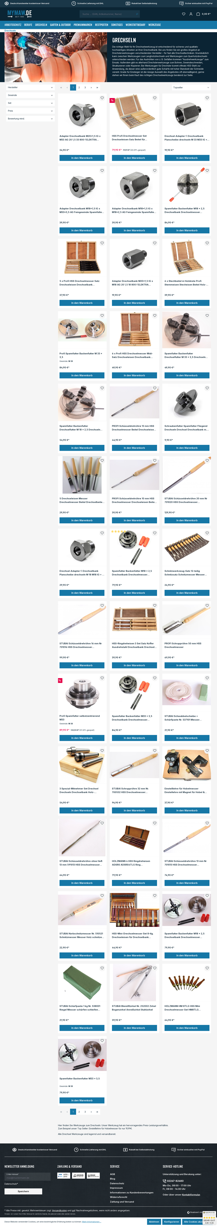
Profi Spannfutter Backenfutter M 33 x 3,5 (81, 355)
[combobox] (107, 14)
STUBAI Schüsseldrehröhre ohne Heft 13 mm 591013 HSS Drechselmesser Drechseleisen (81, 863)
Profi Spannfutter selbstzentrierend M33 (80, 718)
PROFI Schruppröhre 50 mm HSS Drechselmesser (183, 645)
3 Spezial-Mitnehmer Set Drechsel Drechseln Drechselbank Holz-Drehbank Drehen (79, 790)
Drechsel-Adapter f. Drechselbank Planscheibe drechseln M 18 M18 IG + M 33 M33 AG (82, 573)
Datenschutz (117, 1183)
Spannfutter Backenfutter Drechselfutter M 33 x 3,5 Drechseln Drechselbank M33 (185, 355)
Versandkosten (59, 1210)
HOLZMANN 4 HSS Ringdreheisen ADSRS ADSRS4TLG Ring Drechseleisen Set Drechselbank (131, 863)
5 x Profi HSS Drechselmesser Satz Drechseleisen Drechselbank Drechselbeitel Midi (79, 283)
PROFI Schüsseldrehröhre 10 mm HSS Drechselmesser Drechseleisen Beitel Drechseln (133, 500)
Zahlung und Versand (122, 1201)
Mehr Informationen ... (91, 1222)
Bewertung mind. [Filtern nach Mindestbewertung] (30, 118)
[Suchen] (137, 14)
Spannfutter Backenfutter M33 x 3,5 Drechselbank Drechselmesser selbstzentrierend (132, 718)
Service (115, 1166)
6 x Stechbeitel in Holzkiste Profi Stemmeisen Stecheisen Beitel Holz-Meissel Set (185, 283)
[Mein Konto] (191, 14)
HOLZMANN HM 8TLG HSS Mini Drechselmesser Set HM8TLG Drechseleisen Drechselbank (182, 1008)
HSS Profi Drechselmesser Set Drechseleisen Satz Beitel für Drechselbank (129, 137)
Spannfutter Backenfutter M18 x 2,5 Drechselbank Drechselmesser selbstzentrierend (184, 210)
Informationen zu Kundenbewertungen (131, 1192)
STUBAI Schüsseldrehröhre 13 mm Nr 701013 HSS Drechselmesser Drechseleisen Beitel (186, 863)
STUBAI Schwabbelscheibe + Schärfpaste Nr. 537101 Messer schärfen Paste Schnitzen (182, 718)
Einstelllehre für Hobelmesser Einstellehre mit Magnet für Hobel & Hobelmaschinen (185, 790)
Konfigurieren (171, 1221)
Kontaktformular (191, 1194)
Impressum (116, 1187)
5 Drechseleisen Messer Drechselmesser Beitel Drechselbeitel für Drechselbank (81, 500)
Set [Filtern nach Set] (30, 103)
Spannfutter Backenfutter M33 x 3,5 (80, 1078)
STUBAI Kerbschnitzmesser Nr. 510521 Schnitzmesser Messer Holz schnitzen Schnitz (81, 935)
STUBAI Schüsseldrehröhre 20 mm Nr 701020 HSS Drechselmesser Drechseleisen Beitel (186, 500)
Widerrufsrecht (118, 1197)
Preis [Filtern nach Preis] (30, 110)
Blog (112, 1178)
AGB (112, 1174)
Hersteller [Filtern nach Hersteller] (30, 87)
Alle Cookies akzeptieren (197, 1221)
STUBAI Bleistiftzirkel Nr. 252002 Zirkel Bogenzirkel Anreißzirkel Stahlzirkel (134, 1008)
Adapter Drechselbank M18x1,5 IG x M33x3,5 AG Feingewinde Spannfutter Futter (81, 210)
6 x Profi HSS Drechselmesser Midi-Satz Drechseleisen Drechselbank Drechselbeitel (132, 355)
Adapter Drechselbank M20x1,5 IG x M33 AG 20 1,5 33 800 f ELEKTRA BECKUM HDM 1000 (80, 138)
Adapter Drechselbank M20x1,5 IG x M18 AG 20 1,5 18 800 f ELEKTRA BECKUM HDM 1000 (132, 283)
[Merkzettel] (183, 14)
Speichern (23, 1191)
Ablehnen (154, 1221)
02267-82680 (175, 1180)
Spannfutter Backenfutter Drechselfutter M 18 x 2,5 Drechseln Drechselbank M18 (80, 428)
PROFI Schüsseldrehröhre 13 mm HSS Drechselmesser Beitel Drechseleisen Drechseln (133, 428)
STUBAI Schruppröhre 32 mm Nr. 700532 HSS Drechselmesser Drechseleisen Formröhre (130, 790)
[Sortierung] (191, 87)
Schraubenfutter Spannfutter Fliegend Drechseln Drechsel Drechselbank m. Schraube (186, 428)
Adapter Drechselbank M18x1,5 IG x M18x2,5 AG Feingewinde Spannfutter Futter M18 (133, 210)
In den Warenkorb (82, 157)
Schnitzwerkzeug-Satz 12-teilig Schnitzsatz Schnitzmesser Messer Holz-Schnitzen (185, 573)
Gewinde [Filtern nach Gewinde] (30, 95)
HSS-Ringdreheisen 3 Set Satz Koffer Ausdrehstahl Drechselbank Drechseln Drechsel (134, 645)
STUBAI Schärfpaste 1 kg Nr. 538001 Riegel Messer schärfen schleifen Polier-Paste (80, 1008)
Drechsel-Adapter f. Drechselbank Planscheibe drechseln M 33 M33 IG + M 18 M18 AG (186, 138)
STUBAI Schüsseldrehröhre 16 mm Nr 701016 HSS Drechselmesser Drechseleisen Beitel (81, 645)
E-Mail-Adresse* (13, 1174)
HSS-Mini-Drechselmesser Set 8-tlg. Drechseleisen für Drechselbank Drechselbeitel (132, 935)
